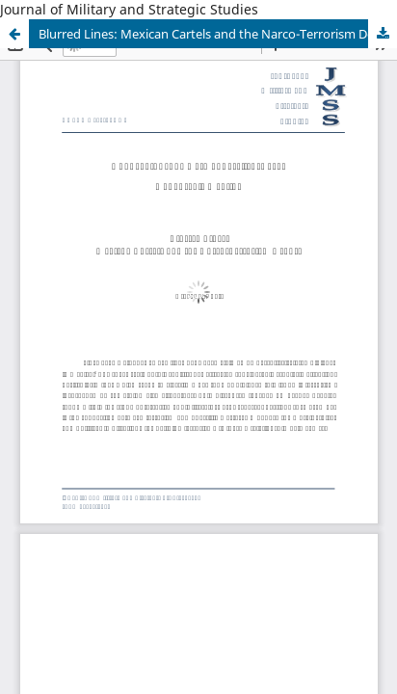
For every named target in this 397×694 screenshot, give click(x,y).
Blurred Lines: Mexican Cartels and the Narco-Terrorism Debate (218, 33)
